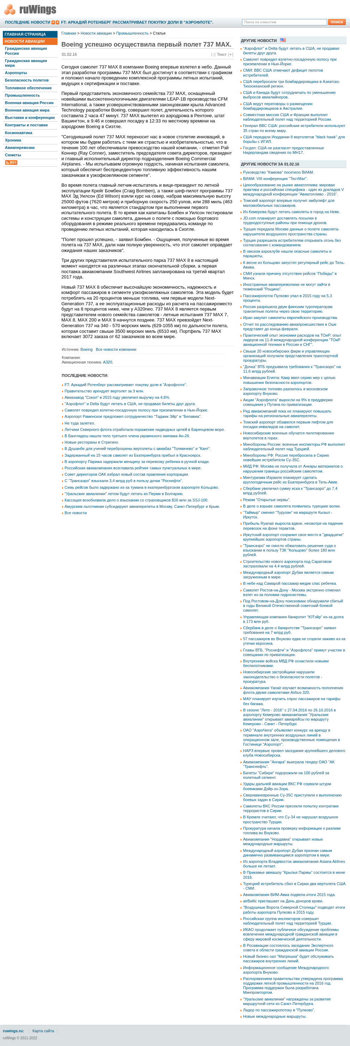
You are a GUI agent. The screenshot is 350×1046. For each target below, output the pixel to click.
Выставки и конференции (30, 117)
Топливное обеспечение (28, 88)
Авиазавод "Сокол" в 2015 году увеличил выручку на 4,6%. (117, 397)
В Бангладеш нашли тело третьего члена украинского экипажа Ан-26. (127, 436)
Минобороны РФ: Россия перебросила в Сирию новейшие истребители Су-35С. (286, 457)
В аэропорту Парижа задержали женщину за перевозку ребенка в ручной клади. (137, 461)
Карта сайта (43, 1031)
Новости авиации (25, 41)
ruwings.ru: (13, 1031)
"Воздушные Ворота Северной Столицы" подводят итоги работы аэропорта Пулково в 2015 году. (294, 909)
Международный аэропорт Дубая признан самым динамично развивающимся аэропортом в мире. (287, 852)
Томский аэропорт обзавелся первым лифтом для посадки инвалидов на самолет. (288, 424)
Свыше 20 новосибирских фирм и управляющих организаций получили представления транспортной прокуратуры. (290, 355)
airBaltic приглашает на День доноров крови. (283, 901)
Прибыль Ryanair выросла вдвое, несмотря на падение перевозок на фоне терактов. (293, 525)
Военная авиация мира (27, 110)
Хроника (13, 140)
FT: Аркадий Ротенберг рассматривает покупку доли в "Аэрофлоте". (137, 22)
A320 (107, 362)
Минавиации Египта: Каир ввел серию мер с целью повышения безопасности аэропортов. (289, 379)
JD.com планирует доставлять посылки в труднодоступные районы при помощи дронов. (285, 220)
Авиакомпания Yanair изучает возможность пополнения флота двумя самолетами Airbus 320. (293, 690)
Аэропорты (16, 73)
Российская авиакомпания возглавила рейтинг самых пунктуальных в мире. (133, 468)
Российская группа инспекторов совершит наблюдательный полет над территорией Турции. (287, 920)
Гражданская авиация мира (26, 63)
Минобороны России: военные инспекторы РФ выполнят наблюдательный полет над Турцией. (294, 446)
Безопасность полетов (27, 80)
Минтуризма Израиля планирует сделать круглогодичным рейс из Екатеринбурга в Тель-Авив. (290, 479)
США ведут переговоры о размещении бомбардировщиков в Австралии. (278, 106)
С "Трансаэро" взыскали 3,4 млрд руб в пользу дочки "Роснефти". (124, 481)
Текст (222, 54)
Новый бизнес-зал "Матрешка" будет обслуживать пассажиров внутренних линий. (288, 958)
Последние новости (27, 22)
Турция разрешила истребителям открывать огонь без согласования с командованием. (292, 242)
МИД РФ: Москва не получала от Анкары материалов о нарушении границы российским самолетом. (293, 468)
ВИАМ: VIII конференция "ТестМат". (275, 178)
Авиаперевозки (20, 147)
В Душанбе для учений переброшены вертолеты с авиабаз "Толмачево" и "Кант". (138, 448)
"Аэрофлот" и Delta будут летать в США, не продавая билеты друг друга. (130, 404)
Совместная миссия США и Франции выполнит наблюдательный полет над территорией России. (287, 117)
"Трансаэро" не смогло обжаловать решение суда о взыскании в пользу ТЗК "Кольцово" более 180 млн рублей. (289, 550)
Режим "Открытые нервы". (266, 500)
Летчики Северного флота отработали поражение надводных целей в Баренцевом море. (145, 429)
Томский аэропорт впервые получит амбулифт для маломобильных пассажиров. (288, 202)
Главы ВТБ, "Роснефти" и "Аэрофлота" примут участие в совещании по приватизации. (294, 652)
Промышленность (22, 95)
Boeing (86, 349)
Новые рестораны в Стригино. (92, 442)
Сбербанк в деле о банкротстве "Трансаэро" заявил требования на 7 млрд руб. (289, 630)
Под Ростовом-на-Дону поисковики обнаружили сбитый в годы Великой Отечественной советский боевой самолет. (293, 605)
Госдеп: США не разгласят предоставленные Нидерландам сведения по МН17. (283, 150)
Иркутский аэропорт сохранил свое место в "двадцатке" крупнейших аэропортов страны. (293, 537)
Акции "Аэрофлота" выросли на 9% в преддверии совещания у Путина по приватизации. (288, 402)
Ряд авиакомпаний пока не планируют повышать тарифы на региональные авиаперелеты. (287, 413)
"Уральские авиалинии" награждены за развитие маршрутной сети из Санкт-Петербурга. (287, 1001)
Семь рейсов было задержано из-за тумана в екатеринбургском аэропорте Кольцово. (142, 487)
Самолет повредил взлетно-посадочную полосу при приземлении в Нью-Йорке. (136, 410)
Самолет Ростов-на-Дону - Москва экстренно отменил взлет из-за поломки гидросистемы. (291, 592)
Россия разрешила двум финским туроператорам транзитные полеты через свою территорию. (287, 309)
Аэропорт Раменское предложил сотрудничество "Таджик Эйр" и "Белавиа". (133, 416)
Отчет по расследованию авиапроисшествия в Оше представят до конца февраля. (290, 326)
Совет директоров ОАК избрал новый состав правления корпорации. (127, 474)
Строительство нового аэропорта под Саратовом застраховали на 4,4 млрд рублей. (287, 563)
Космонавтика (18, 133)
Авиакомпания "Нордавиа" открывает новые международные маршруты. (283, 841)
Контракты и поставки (26, 125)
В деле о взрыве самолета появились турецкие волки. (291, 506)
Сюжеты (13, 155)
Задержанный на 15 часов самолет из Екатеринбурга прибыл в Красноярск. (133, 455)
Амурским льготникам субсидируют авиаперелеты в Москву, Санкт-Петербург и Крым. (142, 506)
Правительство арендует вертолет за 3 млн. (104, 391)
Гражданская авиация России (26, 50)
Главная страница (25, 34)
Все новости (76, 513)
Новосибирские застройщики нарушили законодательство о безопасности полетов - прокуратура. (282, 676)
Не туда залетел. (80, 423)
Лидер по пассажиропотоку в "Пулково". (279, 1010)
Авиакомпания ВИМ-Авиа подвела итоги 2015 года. (289, 894)
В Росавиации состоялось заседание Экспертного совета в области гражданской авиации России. (288, 947)
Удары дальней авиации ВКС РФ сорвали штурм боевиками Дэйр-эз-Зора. (287, 786)
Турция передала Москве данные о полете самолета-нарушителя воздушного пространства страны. (291, 231)
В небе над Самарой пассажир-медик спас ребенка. (290, 583)
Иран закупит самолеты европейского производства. (290, 317)
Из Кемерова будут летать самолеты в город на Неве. (291, 212)
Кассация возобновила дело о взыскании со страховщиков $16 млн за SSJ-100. (137, 500)
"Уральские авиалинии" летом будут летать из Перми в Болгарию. (124, 494)
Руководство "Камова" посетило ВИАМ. (278, 172)
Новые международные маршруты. (275, 1016)
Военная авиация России (29, 103)
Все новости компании (116, 349)
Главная (68, 33)
